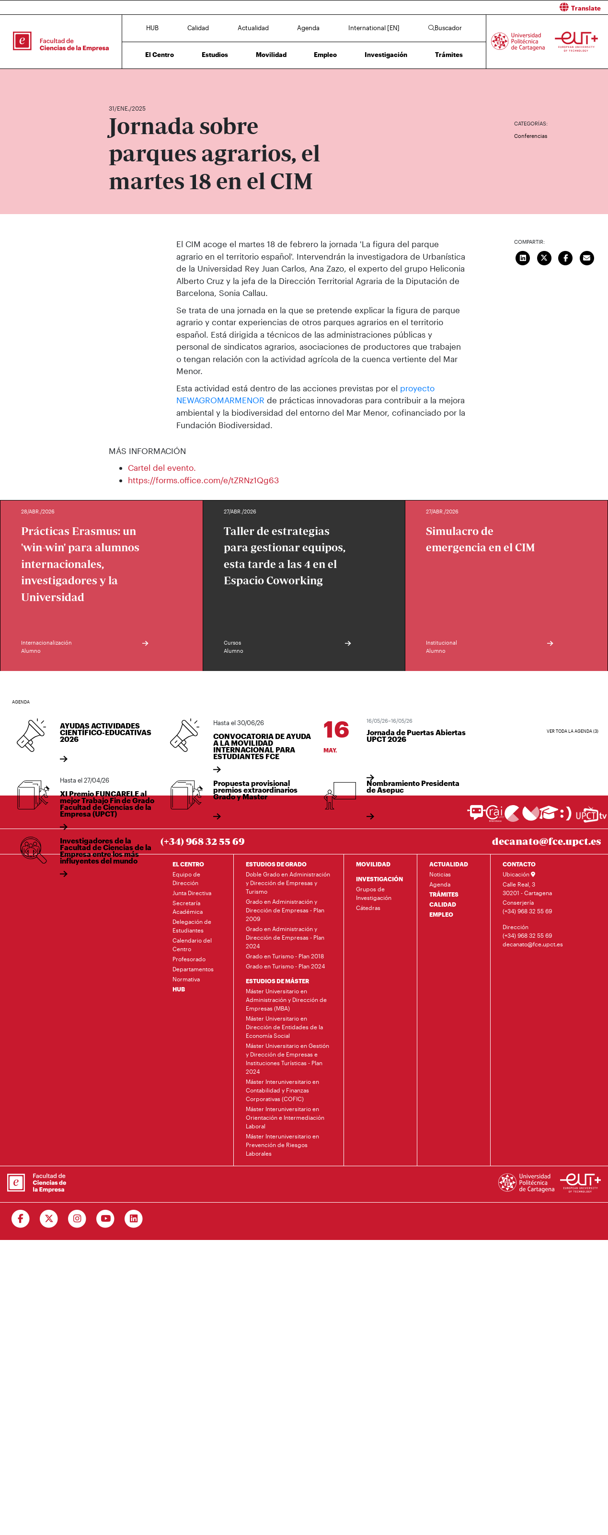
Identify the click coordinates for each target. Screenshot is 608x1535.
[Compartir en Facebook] (566, 257)
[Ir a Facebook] (20, 1218)
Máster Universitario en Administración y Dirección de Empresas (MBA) (286, 999)
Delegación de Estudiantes (191, 925)
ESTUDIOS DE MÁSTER (277, 980)
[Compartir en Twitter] (544, 257)
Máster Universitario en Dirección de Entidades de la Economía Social (284, 1026)
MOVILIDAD (373, 863)
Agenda (308, 28)
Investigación (386, 54)
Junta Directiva (191, 892)
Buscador (445, 28)
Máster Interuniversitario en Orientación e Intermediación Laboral (285, 1117)
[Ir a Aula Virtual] (548, 817)
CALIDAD (442, 903)
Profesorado (189, 958)
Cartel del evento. (162, 467)
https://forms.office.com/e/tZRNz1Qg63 (203, 480)
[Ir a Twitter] (49, 1218)
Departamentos (193, 968)
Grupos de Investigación (373, 892)
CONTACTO (519, 863)
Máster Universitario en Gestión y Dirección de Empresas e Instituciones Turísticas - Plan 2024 (287, 1058)
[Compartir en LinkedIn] (523, 257)
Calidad (198, 28)
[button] (459, 7)
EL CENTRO (188, 863)
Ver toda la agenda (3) (572, 731)
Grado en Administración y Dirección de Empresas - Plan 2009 (285, 909)
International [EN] (374, 28)
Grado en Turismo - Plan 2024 (285, 965)
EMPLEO (441, 913)
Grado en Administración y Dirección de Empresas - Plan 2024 (285, 937)
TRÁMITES (444, 893)
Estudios (215, 54)
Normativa (186, 978)
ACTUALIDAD (448, 863)
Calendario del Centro (192, 944)
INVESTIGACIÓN (379, 878)
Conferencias (530, 136)
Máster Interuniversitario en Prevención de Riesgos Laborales (282, 1144)
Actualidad (253, 28)
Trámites (449, 54)
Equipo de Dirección (186, 878)
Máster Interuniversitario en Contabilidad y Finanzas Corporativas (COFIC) (282, 1090)
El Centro (159, 54)
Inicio (116, 80)
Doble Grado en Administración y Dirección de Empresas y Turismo (288, 882)
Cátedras (368, 907)
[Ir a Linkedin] (134, 1218)
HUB (152, 28)
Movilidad (271, 54)
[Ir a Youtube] (105, 1218)
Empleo (325, 54)
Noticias (440, 873)
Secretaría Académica (187, 906)
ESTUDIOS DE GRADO (276, 863)
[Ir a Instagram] (77, 1218)
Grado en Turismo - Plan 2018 (285, 955)
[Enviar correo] (587, 257)
